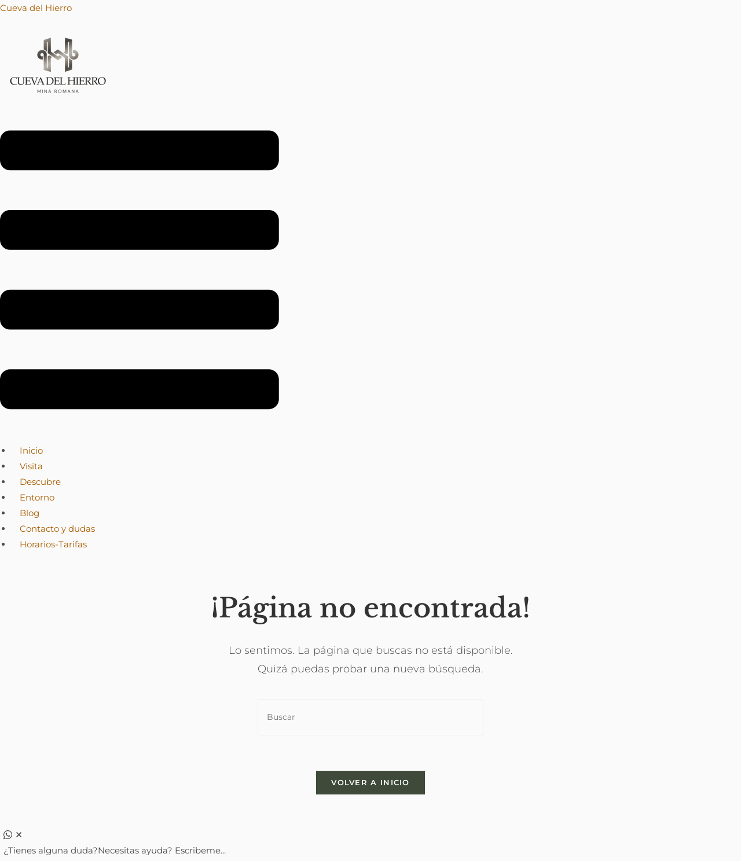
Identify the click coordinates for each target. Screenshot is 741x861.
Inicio (31, 450)
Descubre (40, 481)
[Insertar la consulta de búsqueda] (370, 717)
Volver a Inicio (370, 782)
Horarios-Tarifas (53, 544)
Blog (29, 512)
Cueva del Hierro (36, 7)
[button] (139, 272)
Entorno (37, 497)
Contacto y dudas (57, 528)
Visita (31, 466)
